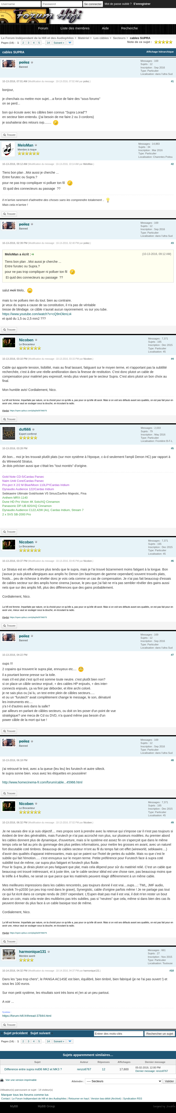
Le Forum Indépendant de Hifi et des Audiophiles (39, 1098)
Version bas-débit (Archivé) (106, 1098)
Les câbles (101, 38)
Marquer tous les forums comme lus (25, 1094)
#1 (172, 81)
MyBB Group (46, 1106)
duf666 (25, 429)
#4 (172, 358)
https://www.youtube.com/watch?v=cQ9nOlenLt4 (37, 314)
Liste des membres (75, 28)
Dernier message (145, 1071)
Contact (5, 1098)
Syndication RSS (132, 1098)
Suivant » (59, 42)
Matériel (83, 38)
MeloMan (25, 145)
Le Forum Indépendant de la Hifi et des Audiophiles (37, 38)
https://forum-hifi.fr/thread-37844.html (26, 1015)
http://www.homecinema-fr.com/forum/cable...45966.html (42, 782)
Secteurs (119, 38)
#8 (172, 760)
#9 (172, 822)
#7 (172, 654)
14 (48, 42)
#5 (172, 448)
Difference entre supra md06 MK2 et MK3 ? (33, 1069)
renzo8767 (84, 1069)
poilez (86, 81)
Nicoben (26, 340)
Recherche (129, 28)
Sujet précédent (16, 1033)
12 (103, 1069)
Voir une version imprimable (21, 1080)
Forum (43, 28)
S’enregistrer (141, 4)
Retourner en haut (79, 1098)
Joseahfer (171, 1106)
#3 (172, 243)
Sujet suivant (40, 1033)
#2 (172, 164)
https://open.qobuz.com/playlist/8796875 (28, 411)
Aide (105, 28)
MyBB (14, 1106)
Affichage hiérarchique (160, 51)
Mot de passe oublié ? (118, 4)
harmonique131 (32, 952)
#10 (172, 970)
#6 (172, 560)
